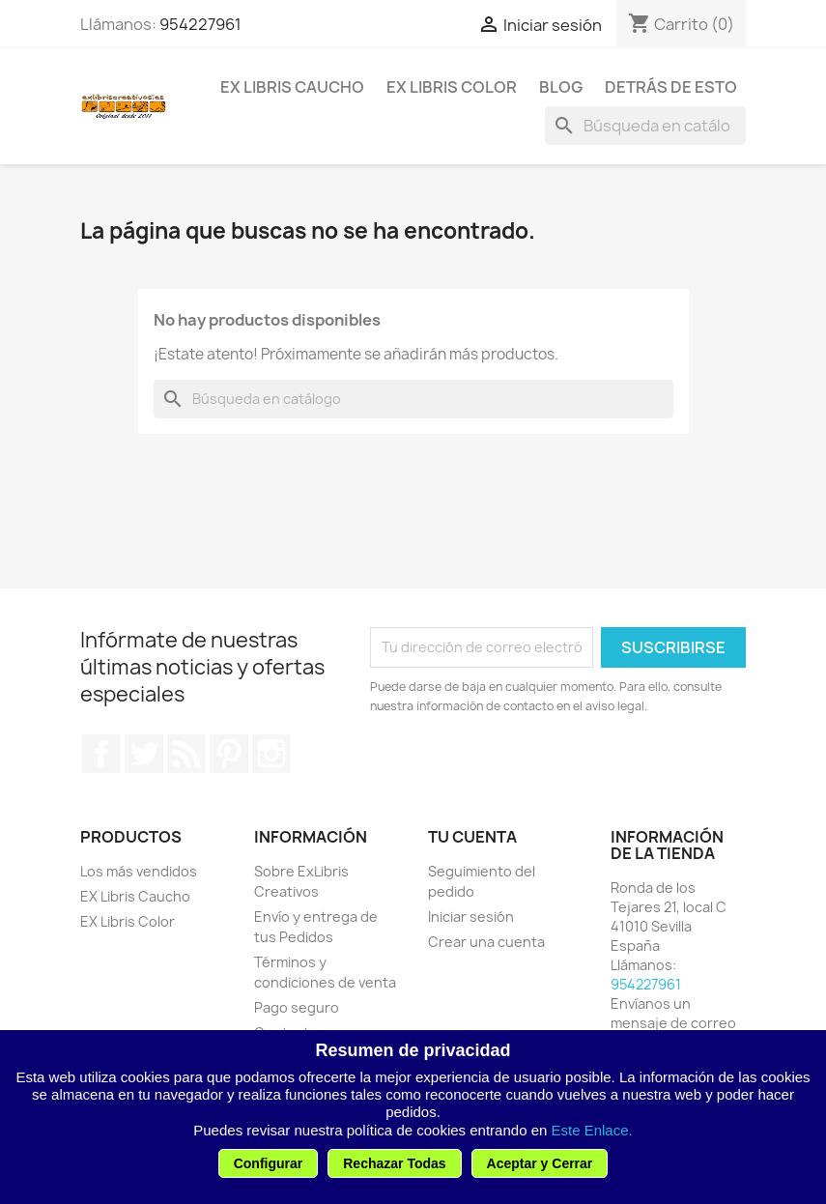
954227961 (200, 24)
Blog (561, 87)
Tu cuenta (472, 836)
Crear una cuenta (486, 941)
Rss (186, 753)
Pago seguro (296, 1007)
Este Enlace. (592, 1130)
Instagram (271, 753)
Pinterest (229, 753)
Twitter (144, 753)
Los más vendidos (138, 871)
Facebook (101, 753)
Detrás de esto (671, 87)
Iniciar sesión (471, 916)
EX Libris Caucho (292, 87)
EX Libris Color (451, 87)
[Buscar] (645, 125)
